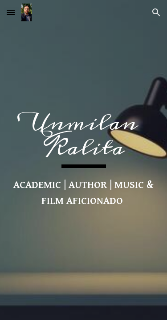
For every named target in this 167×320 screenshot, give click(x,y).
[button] (10, 12)
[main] (83, 160)
